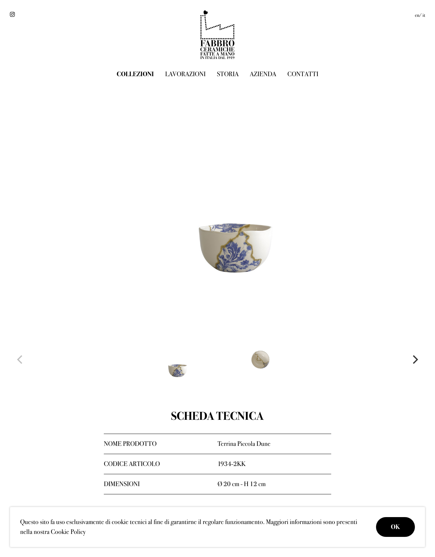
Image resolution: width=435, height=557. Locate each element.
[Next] (414, 359)
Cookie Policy (68, 532)
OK (395, 527)
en (417, 15)
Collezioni (135, 74)
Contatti (302, 74)
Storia (228, 74)
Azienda (263, 74)
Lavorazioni (185, 74)
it (423, 15)
